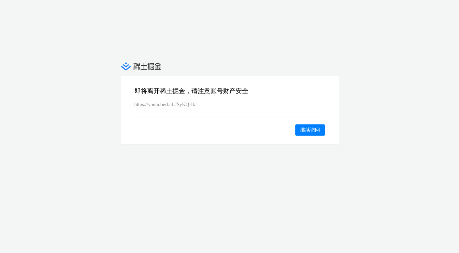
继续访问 (310, 129)
